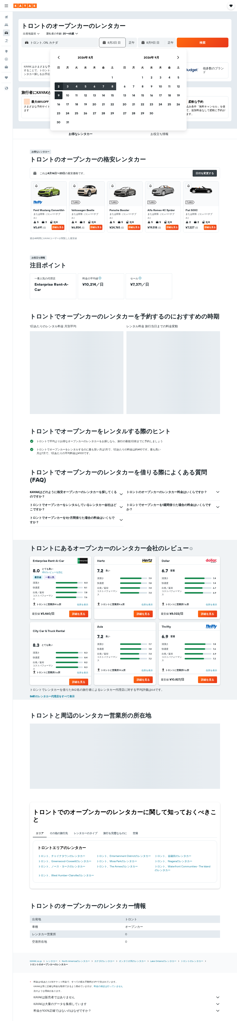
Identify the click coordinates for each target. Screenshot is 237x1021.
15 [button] (112, 95)
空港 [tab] (135, 833)
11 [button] (76, 95)
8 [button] (112, 86)
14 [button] (103, 95)
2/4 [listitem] (54, 222)
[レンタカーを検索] (6, 33)
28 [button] (103, 113)
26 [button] (85, 113)
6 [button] (94, 86)
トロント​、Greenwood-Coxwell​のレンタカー (64, 861)
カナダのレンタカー (104, 961)
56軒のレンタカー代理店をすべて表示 (52, 696)
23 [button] (58, 113)
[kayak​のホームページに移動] (25, 6)
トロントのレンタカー (192, 961)
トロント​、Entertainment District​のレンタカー (124, 856)
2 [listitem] (82, 222)
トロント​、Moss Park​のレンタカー (117, 861)
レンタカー (51, 961)
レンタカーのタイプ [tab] (85, 833)
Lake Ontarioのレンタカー (163, 961)
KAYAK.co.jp (36, 961)
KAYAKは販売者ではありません (127, 997)
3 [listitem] (44, 222)
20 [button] (94, 104)
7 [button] (103, 86)
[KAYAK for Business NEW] (6, 67)
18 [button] (76, 104)
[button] (6, 6)
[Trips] (6, 77)
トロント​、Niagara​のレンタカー (173, 861)
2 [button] (58, 86)
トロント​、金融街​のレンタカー (173, 856)
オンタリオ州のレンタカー (132, 961)
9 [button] (58, 95)
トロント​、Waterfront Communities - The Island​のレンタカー (182, 868)
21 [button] (103, 104)
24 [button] (67, 113)
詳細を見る (58, 227)
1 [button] (112, 77)
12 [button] (85, 95)
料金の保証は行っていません (108, 986)
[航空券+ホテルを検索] (6, 40)
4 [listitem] (74, 222)
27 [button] (94, 113)
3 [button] (67, 86)
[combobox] (30, 33)
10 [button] (67, 95)
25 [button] (76, 113)
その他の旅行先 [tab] (59, 833)
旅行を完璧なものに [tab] (115, 833)
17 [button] (67, 104)
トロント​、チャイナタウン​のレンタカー (61, 856)
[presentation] (191, 548)
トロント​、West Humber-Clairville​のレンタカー (66, 875)
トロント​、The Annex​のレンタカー (117, 866)
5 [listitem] (36, 222)
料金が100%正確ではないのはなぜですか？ (127, 1011)
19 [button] (85, 104)
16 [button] (58, 104)
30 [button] (58, 122)
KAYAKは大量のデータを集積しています (127, 1004)
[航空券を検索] (6, 17)
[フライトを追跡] (6, 59)
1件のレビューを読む (52, 572)
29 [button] (112, 113)
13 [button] (94, 95)
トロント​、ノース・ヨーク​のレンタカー (61, 866)
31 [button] (67, 122)
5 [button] (85, 86)
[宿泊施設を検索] (6, 25)
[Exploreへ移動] (6, 51)
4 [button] (76, 86)
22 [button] (112, 104)
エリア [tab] (40, 833)
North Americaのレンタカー (76, 961)
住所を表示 (82, 604)
